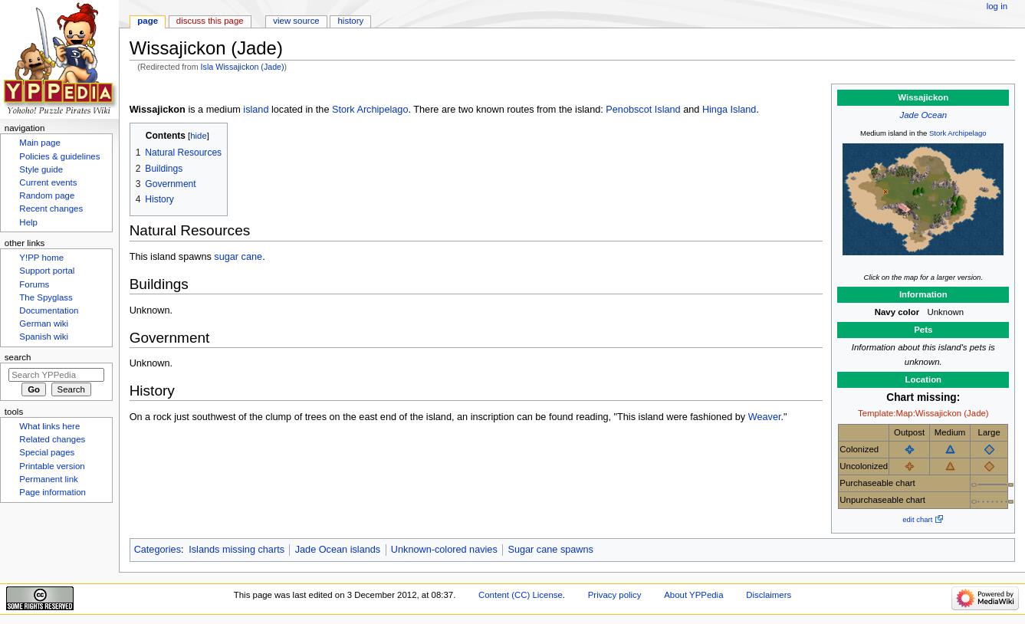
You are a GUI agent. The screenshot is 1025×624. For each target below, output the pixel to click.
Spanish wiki (43, 336)
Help (28, 222)
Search (18, 357)
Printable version (51, 466)
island (255, 109)
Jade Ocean (924, 115)
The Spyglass (45, 297)
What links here (49, 426)
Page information (52, 492)
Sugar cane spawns (550, 549)
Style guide (41, 169)
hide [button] (198, 135)
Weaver (764, 417)
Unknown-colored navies (444, 549)
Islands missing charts (236, 549)
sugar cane (238, 256)
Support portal (46, 270)
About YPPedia (693, 594)
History (351, 20)
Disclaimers (768, 594)
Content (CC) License (520, 594)
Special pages (46, 452)
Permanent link (48, 479)
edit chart (917, 519)
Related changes (52, 439)
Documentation (48, 310)
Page (147, 20)
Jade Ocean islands (337, 549)
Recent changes (51, 208)
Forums (34, 284)
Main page (40, 142)
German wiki (43, 323)
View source (296, 20)
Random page (46, 195)
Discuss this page (210, 20)
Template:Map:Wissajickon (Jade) (923, 413)
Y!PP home (41, 257)
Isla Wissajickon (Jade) (242, 66)
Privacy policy (615, 594)
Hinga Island (729, 109)
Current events (48, 182)
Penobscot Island (643, 109)
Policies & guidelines (59, 156)
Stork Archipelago (958, 133)
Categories (157, 549)
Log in (997, 6)
